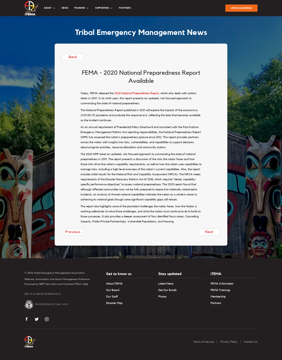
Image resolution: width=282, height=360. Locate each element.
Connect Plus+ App (75, 284)
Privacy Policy (229, 341)
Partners (216, 303)
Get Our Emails (167, 290)
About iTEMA (114, 283)
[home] (31, 8)
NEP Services (48, 284)
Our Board (112, 290)
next (209, 232)
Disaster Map (114, 303)
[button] (50, 8)
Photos (162, 296)
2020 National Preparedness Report (136, 93)
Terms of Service (203, 341)
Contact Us (251, 341)
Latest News (166, 283)
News (65, 8)
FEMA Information (222, 283)
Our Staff (112, 296)
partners (125, 8)
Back (73, 57)
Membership (218, 296)
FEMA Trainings (220, 290)
